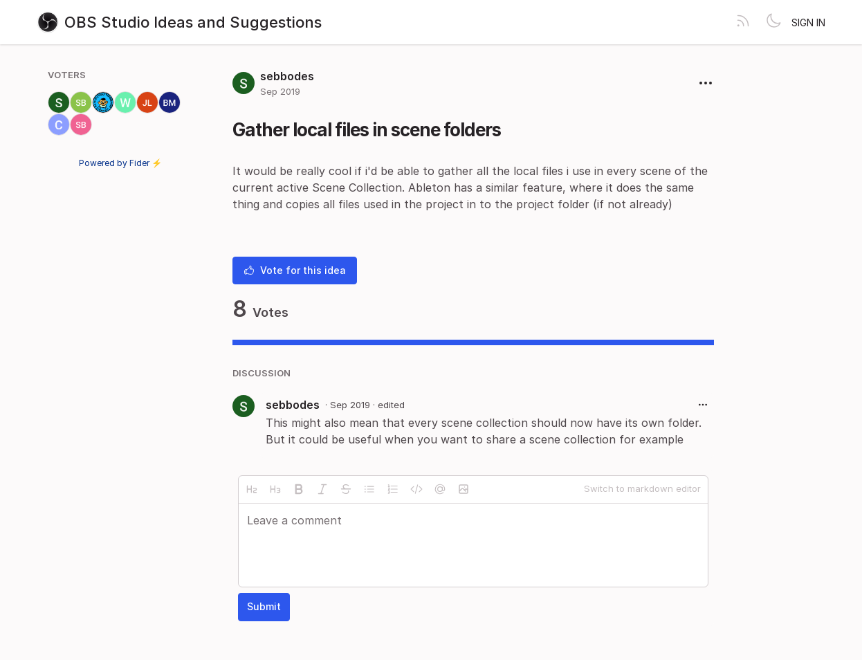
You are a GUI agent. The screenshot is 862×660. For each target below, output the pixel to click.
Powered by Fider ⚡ (120, 163)
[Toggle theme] (773, 22)
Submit (264, 606)
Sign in (808, 22)
